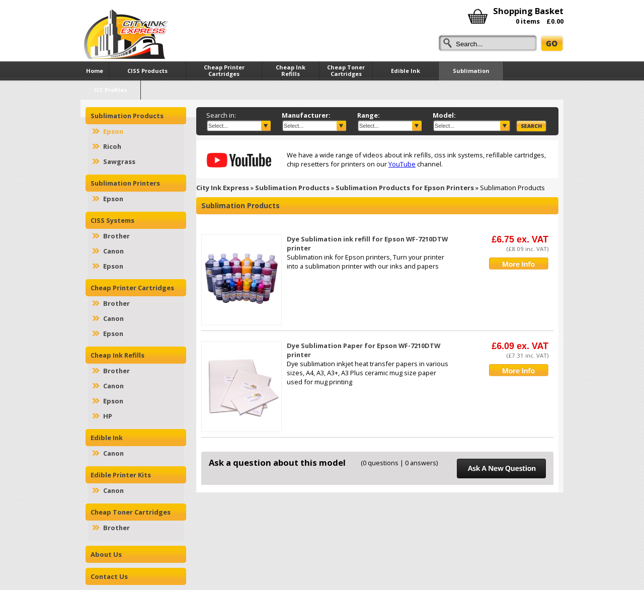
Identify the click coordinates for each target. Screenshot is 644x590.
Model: (444, 115)
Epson (113, 131)
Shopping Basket (528, 11)
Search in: (221, 115)
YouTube (402, 163)
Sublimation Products (292, 187)
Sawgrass (119, 161)
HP (107, 415)
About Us (106, 554)
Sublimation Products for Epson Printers (405, 187)
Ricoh (112, 146)
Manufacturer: (306, 115)
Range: (368, 115)
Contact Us (109, 576)
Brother (116, 235)
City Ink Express (222, 187)
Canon (113, 251)
